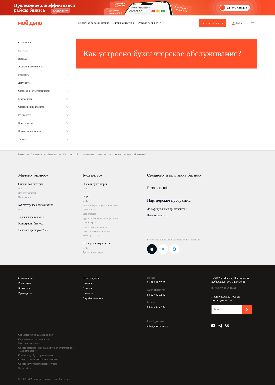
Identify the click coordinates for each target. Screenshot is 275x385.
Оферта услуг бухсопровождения (35, 355)
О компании (24, 42)
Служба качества (93, 298)
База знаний (157, 187)
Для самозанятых (157, 215)
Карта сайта (24, 368)
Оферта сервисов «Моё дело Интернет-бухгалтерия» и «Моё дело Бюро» (46, 349)
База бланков (89, 214)
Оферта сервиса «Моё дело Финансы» (38, 359)
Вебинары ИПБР (91, 235)
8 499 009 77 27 (156, 282)
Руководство (25, 293)
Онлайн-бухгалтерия (123, 23)
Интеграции (24, 197)
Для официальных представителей (167, 208)
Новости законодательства (96, 231)
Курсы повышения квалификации (100, 218)
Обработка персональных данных (35, 335)
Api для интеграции (93, 252)
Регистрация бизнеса (30, 223)
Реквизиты (24, 283)
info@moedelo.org (157, 326)
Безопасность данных (29, 343)
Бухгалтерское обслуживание (93, 23)
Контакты (23, 50)
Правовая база (90, 209)
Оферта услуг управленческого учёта (37, 364)
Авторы (87, 288)
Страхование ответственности (34, 339)
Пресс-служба (91, 278)
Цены (21, 188)
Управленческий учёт (149, 23)
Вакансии (88, 283)
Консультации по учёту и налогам (100, 205)
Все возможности (27, 193)
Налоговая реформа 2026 (33, 230)
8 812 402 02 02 (156, 294)
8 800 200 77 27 (156, 306)
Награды (22, 58)
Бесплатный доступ (212, 23)
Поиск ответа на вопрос (95, 227)
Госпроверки (89, 222)
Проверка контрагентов (96, 243)
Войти (239, 23)
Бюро (86, 196)
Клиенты (88, 293)
